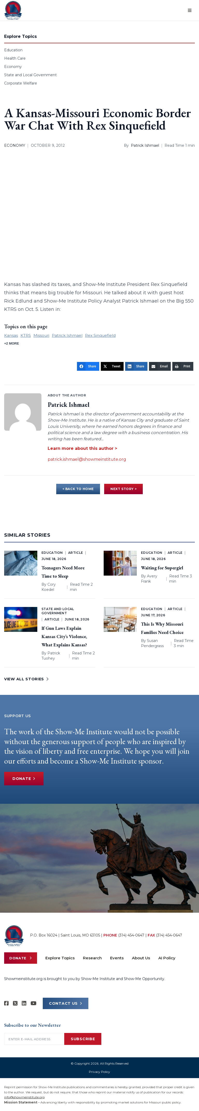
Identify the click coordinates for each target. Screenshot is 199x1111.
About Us (141, 957)
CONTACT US (65, 1003)
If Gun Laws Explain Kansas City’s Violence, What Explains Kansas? (64, 636)
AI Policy (166, 957)
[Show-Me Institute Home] (13, 10)
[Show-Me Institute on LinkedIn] (24, 1003)
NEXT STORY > (123, 489)
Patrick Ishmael (145, 145)
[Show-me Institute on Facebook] (6, 1003)
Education (13, 50)
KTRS (25, 335)
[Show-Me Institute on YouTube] (34, 1003)
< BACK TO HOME (78, 489)
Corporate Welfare (20, 83)
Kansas (11, 335)
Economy (13, 66)
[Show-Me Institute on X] (15, 1003)
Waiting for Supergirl (162, 568)
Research (92, 957)
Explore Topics (60, 957)
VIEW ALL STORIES (26, 679)
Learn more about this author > (82, 448)
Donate (23, 778)
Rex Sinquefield (100, 335)
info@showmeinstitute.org (24, 1097)
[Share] (88, 366)
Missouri (41, 335)
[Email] (160, 366)
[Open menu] (189, 10)
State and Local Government (30, 75)
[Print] (182, 366)
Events (117, 957)
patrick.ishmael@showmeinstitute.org (87, 459)
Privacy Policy (99, 1072)
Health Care (15, 58)
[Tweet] (112, 366)
